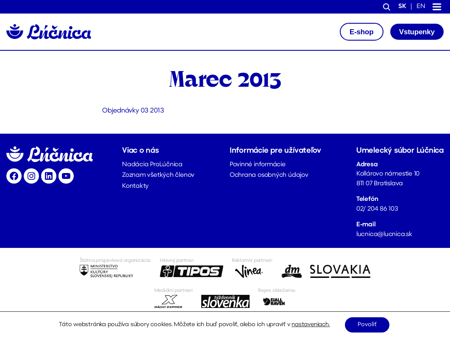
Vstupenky (417, 32)
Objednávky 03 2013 (133, 110)
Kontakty (135, 186)
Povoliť (367, 325)
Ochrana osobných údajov (269, 175)
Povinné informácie (258, 165)
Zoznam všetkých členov (158, 175)
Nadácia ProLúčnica (152, 165)
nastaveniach (310, 325)
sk (402, 6)
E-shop (361, 32)
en (421, 6)
